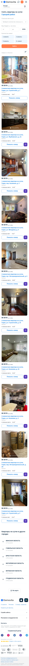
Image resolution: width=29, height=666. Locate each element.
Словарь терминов (20, 604)
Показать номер (14, 98)
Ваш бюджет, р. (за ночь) (9, 26)
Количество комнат (7, 33)
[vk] (14, 635)
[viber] (25, 144)
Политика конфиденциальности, (9, 658)
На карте (14, 593)
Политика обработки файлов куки (9, 660)
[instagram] (8, 635)
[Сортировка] (25, 52)
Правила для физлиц (7, 607)
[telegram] (27, 635)
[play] (26, 600)
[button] (14, 69)
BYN (23, 29)
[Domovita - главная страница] (9, 2)
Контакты (4, 623)
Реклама (11, 604)
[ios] (21, 600)
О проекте (4, 604)
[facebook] (2, 635)
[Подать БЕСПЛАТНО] (22, 2)
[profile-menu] (26, 1)
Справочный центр (14, 631)
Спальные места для (8, 18)
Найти (14, 46)
